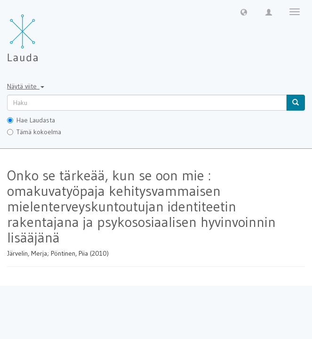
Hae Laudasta (31, 120)
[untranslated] (147, 103)
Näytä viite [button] (25, 86)
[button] (243, 12)
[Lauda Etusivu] (42, 33)
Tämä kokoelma (34, 132)
